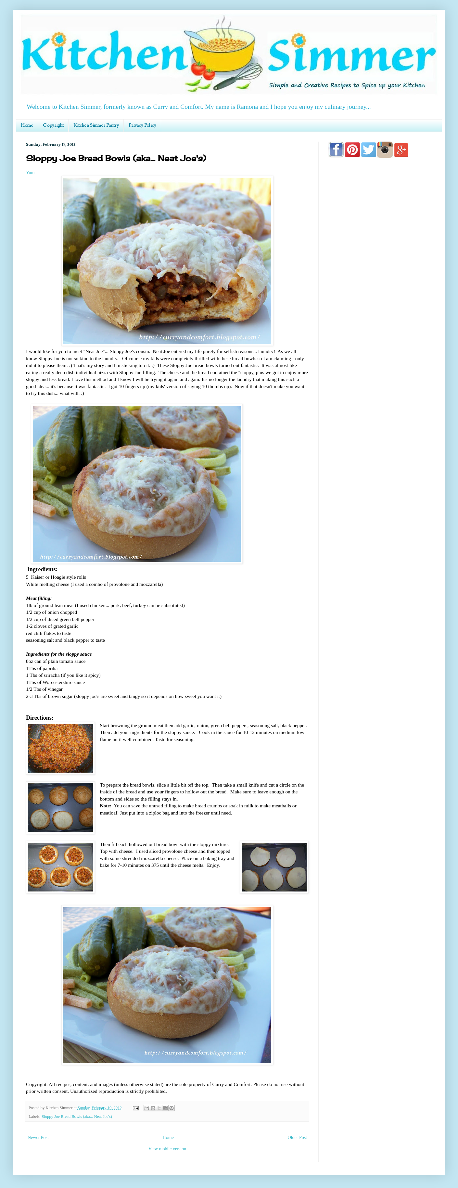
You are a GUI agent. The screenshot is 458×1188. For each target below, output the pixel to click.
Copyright (53, 125)
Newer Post (38, 1137)
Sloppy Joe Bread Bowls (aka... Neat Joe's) (77, 1116)
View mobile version (167, 1148)
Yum (30, 172)
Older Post (297, 1137)
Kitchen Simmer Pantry (96, 125)
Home (27, 125)
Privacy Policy (142, 125)
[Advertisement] (380, 348)
